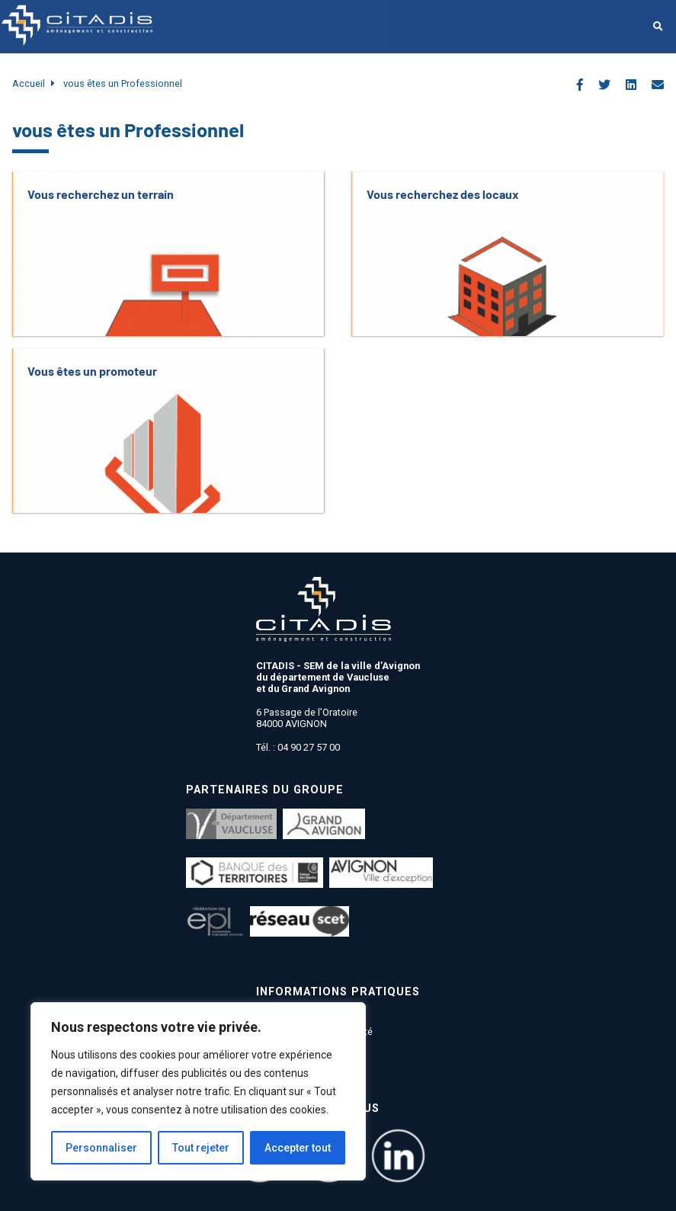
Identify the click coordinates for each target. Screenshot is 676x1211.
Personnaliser (101, 1148)
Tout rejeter (200, 1148)
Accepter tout (297, 1148)
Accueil (28, 83)
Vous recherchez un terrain (100, 194)
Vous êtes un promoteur (92, 371)
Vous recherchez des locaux (443, 194)
